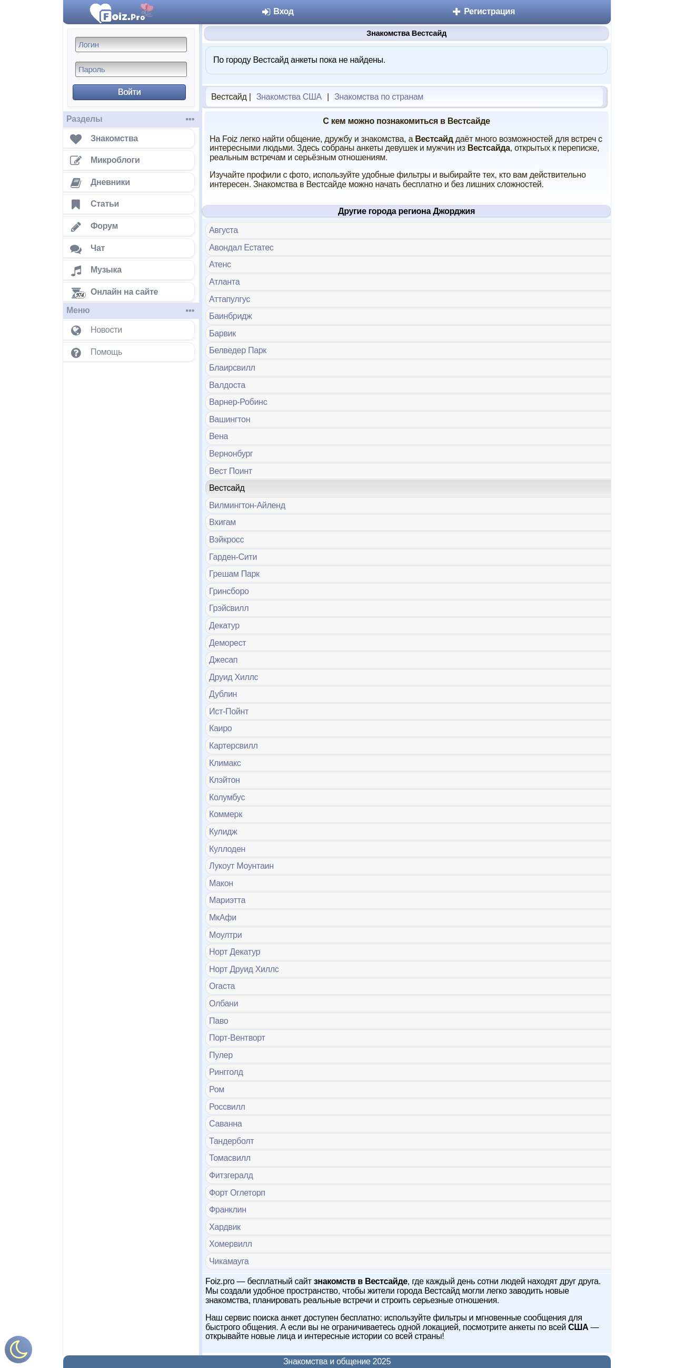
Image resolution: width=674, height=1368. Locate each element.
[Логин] (131, 44)
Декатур (224, 625)
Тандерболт (231, 1141)
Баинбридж (230, 316)
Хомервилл (230, 1243)
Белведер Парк (237, 350)
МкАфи (222, 917)
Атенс (220, 264)
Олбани (223, 1003)
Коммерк (225, 814)
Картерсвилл (233, 745)
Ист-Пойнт (229, 711)
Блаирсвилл (232, 367)
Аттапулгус (229, 299)
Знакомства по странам (378, 96)
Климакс (225, 763)
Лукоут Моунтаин (241, 865)
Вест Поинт (230, 471)
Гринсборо (229, 591)
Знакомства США (289, 96)
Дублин (223, 694)
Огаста (222, 986)
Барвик (222, 333)
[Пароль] (131, 69)
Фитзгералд (231, 1175)
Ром (216, 1089)
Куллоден (227, 849)
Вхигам (222, 522)
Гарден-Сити (233, 556)
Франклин (227, 1209)
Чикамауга (229, 1261)
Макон (221, 883)
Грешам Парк (234, 573)
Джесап (223, 659)
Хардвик (225, 1227)
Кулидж (223, 831)
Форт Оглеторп (237, 1192)
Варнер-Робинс (238, 401)
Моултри (225, 934)
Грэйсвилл (229, 608)
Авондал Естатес (241, 247)
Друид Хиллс (233, 677)
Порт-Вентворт (237, 1037)
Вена (218, 436)
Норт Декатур (234, 951)
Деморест (227, 642)
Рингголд (226, 1072)
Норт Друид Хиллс (244, 969)
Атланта (224, 281)
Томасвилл (230, 1157)
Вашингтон (229, 419)
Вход (277, 11)
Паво (218, 1020)
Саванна (225, 1123)
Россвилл (227, 1106)
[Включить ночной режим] (18, 1352)
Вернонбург (231, 453)
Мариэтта (227, 900)
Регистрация (483, 11)
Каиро (220, 728)
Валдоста (227, 385)
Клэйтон (224, 779)
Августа (223, 230)
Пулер (221, 1055)
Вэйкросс (226, 539)
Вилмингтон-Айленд (247, 505)
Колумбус (227, 797)
